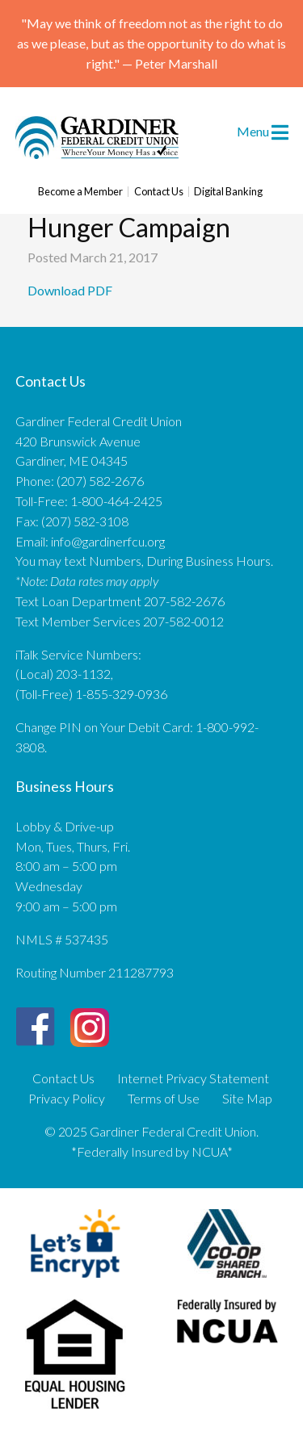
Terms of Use (164, 1098)
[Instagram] (89, 1020)
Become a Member (80, 191)
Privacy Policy (66, 1098)
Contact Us (158, 191)
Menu (262, 131)
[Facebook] (35, 1027)
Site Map (247, 1098)
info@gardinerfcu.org (108, 541)
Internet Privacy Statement (193, 1078)
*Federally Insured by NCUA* (152, 1151)
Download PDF (71, 290)
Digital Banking (228, 191)
